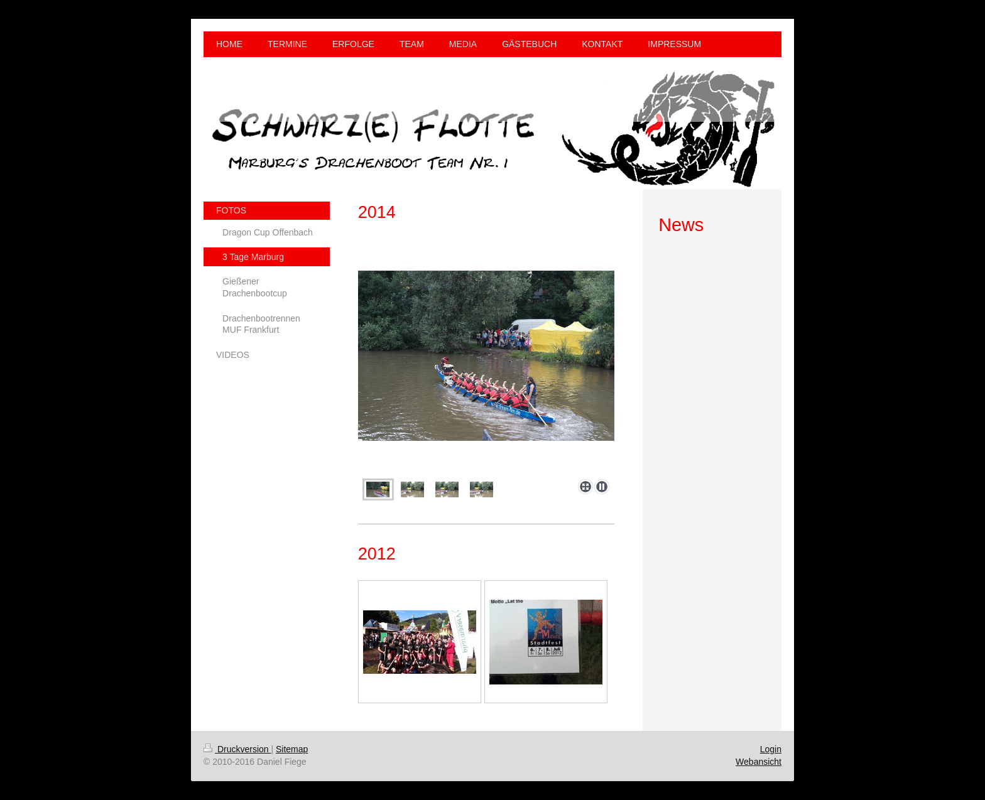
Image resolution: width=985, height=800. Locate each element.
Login (770, 749)
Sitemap (292, 749)
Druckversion (237, 749)
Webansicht (758, 762)
